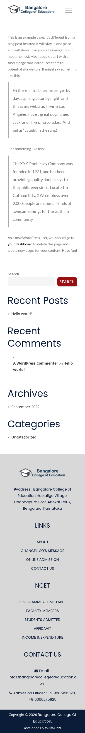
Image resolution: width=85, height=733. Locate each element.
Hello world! (21, 313)
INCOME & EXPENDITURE (42, 637)
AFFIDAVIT (42, 628)
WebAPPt (53, 727)
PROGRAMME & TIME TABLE (42, 602)
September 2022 (25, 406)
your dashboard (20, 244)
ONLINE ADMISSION (42, 559)
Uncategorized (23, 437)
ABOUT (42, 541)
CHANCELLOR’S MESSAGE (42, 550)
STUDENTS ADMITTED (42, 619)
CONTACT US (42, 568)
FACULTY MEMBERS (42, 610)
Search (13, 274)
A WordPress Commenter (35, 363)
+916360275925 (42, 699)
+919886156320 (61, 693)
